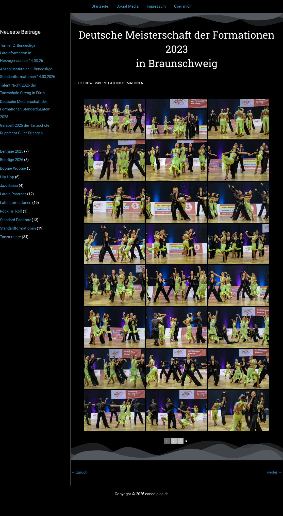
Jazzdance (9, 185)
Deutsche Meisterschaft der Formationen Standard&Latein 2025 (25, 109)
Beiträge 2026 (11, 159)
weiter (274, 472)
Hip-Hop (7, 177)
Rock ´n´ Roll (11, 211)
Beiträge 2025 (11, 151)
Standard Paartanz (15, 220)
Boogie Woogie (13, 168)
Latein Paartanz (13, 194)
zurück (79, 472)
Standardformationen (18, 228)
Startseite (101, 6)
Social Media (128, 6)
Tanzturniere (10, 237)
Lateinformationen (15, 202)
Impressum (155, 6)
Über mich (181, 6)
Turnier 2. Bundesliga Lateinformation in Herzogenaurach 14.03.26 (21, 53)
